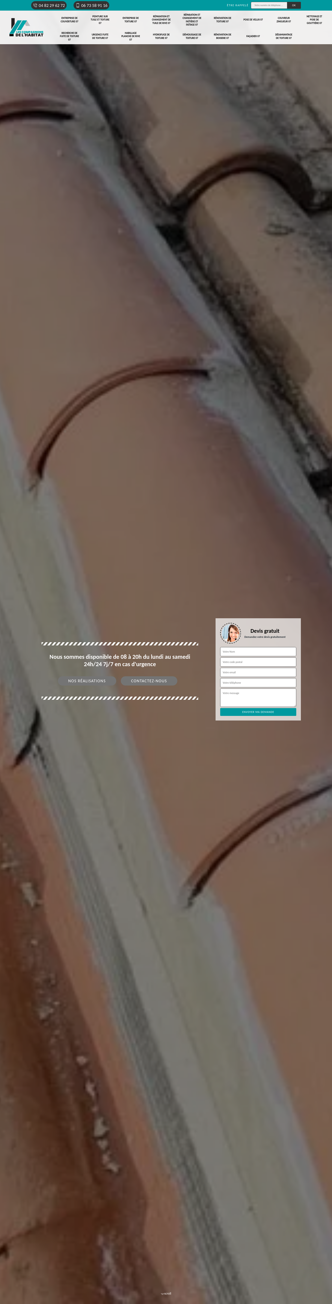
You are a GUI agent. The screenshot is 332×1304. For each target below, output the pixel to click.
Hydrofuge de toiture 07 (161, 36)
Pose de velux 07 (253, 19)
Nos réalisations (87, 680)
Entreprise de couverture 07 (69, 20)
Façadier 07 (253, 36)
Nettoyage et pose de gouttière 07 (314, 20)
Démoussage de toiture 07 (192, 36)
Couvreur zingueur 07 (284, 20)
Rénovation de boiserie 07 (222, 36)
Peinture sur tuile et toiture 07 (100, 20)
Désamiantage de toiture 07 (283, 36)
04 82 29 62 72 (49, 5)
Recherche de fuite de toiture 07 (69, 36)
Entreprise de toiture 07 (131, 20)
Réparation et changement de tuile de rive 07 (161, 20)
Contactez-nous (149, 680)
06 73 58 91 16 (91, 5)
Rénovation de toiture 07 (222, 20)
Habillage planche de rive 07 (131, 36)
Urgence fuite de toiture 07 (100, 36)
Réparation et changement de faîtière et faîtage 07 (192, 19)
